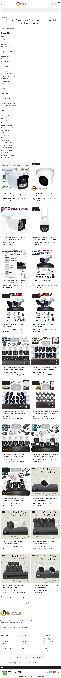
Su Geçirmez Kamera (7, 133)
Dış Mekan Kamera (7, 145)
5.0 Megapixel (5, 98)
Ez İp (2, 113)
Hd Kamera (4, 101)
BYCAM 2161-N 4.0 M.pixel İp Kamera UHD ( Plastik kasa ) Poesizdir (15, 238)
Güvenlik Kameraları (7, 86)
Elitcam (3, 96)
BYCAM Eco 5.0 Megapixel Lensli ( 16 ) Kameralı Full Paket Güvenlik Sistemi (15, 412)
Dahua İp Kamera (6, 123)
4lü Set (3, 64)
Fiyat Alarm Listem (49, 651)
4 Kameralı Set (5, 66)
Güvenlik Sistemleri (7, 59)
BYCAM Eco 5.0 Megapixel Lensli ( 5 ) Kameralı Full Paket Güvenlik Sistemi (15, 456)
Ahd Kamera (5, 78)
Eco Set (3, 41)
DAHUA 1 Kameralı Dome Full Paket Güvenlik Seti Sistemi (45, 499)
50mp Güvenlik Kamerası (8, 155)
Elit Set (3, 44)
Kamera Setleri (5, 56)
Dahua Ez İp (5, 115)
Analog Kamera (6, 91)
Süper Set (4, 49)
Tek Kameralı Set (6, 74)
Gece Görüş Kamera (7, 150)
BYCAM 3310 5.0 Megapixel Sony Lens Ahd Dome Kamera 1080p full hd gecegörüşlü (45, 195)
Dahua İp (4, 120)
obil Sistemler (5, 646)
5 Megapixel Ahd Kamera (8, 128)
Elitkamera (4, 93)
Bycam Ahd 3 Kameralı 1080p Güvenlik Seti (43, 325)
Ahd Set (3, 37)
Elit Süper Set (5, 46)
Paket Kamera (5, 61)
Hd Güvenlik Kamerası (8, 103)
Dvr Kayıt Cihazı (6, 140)
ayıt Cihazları (4, 641)
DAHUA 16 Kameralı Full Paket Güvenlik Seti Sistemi (13, 586)
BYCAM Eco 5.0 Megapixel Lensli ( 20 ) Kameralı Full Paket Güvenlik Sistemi (45, 412)
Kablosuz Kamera (6, 125)
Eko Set (3, 39)
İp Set (3, 54)
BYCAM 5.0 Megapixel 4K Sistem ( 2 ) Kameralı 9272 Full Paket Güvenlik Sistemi (15, 282)
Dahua (3, 108)
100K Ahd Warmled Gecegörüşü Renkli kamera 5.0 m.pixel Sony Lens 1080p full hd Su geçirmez (15, 195)
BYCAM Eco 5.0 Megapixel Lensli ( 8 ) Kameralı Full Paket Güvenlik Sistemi (15, 499)
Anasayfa (4, 17)
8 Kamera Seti (5, 157)
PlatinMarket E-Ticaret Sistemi (25, 676)
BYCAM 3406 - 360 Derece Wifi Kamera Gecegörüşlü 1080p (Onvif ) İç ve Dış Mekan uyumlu (45, 238)
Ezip (2, 110)
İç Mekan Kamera (6, 147)
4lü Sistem (4, 69)
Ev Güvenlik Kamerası (7, 143)
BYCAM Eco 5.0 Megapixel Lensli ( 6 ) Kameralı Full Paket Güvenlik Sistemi (45, 456)
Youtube (32, 657)
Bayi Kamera (5, 135)
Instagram (40, 657)
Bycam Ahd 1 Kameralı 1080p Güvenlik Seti (42, 282)
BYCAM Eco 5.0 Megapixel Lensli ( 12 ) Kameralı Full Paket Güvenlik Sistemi (45, 369)
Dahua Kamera (5, 118)
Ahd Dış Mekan (6, 81)
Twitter (26, 657)
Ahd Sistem (4, 88)
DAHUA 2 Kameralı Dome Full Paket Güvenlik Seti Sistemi (45, 586)
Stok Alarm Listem (49, 646)
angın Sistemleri (6, 648)
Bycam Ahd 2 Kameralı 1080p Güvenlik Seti (13, 325)
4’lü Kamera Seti (6, 152)
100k (2, 138)
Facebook (19, 657)
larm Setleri (4, 643)
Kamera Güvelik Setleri (8, 51)
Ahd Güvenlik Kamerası (8, 76)
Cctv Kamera (5, 71)
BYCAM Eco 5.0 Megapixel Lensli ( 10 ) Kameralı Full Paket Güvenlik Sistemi (15, 369)
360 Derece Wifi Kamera (8, 106)
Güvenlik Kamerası (6, 83)
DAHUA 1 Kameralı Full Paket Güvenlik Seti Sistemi (13, 542)
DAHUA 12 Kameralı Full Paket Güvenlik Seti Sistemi (43, 542)
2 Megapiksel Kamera (7, 130)
